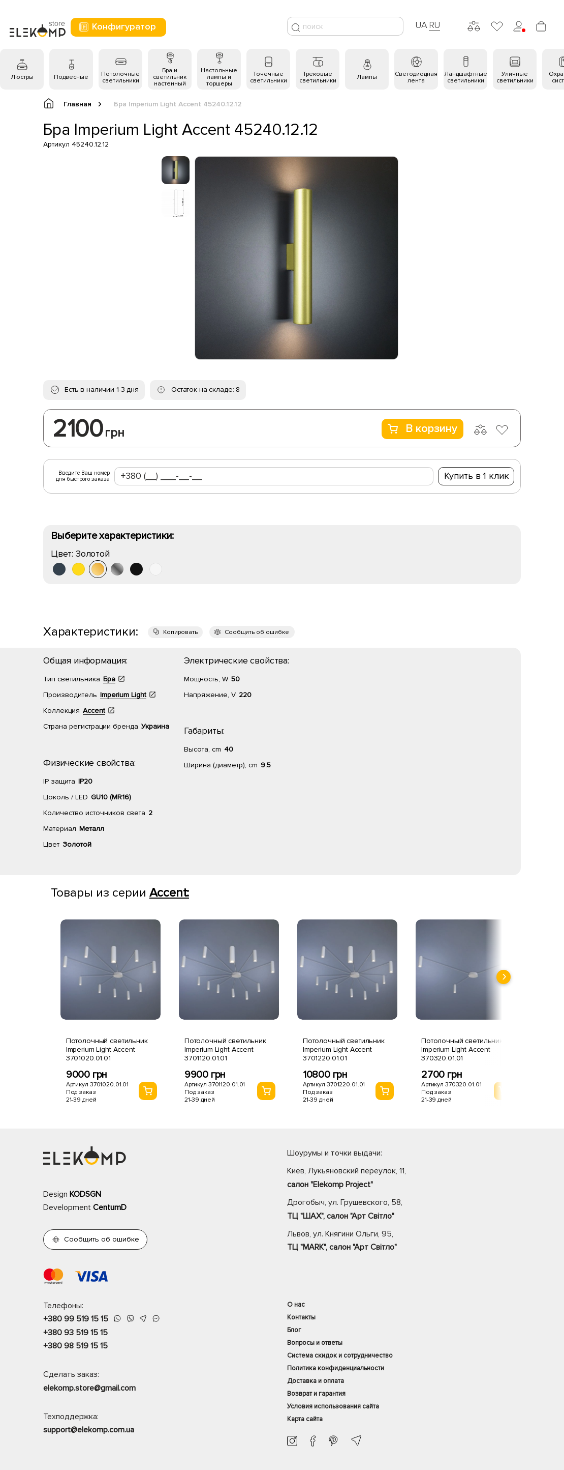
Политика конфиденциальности (335, 1368)
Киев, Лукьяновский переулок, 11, (404, 1178)
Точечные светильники (268, 77)
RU (435, 25)
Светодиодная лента (416, 77)
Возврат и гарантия (316, 1394)
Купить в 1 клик (476, 475)
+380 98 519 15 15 (75, 1346)
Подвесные (71, 77)
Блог (294, 1330)
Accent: (169, 892)
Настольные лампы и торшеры (219, 77)
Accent (94, 710)
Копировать (180, 632)
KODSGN (85, 1194)
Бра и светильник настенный (169, 77)
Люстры (22, 77)
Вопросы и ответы (314, 1343)
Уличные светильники (515, 77)
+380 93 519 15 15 (75, 1333)
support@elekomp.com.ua (88, 1430)
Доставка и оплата (315, 1381)
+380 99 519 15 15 (75, 1319)
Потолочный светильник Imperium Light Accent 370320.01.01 (462, 1049)
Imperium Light (123, 694)
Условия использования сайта (333, 1406)
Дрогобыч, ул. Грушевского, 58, (404, 1210)
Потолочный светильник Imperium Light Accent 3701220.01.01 (344, 1049)
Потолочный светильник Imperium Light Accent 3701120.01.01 (225, 1049)
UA (421, 25)
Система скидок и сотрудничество (340, 1355)
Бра (109, 679)
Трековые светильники (317, 77)
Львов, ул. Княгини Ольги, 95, (404, 1241)
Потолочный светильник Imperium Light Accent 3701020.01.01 (107, 1049)
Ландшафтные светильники (465, 77)
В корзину (422, 429)
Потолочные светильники (120, 77)
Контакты (301, 1317)
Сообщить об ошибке (257, 632)
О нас (296, 1305)
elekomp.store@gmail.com (89, 1388)
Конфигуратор (117, 27)
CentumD (110, 1207)
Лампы (367, 77)
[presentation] (503, 977)
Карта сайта (305, 1419)
